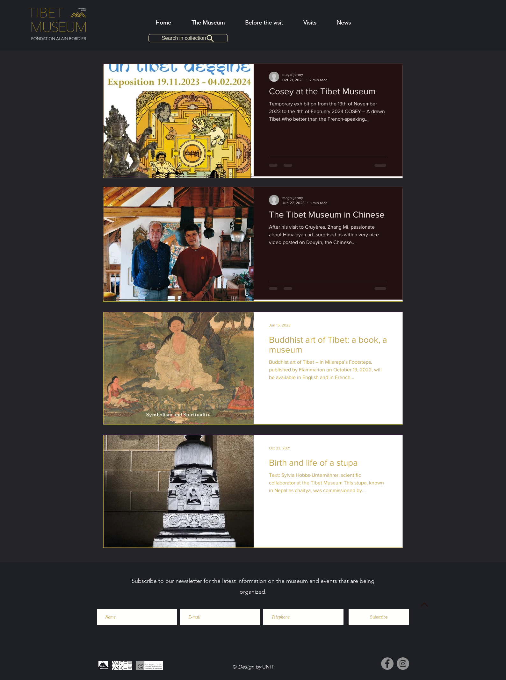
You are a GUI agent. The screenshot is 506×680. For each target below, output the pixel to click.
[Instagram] (403, 663)
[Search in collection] (188, 38)
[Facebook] (387, 663)
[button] (264, 23)
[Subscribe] (379, 617)
